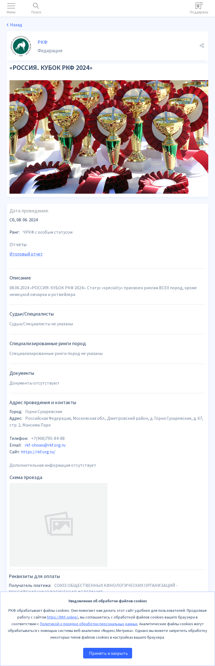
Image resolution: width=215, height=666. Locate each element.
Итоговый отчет (26, 254)
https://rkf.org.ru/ (38, 451)
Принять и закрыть (108, 653)
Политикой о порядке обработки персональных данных (88, 623)
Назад (16, 24)
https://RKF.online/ (62, 617)
